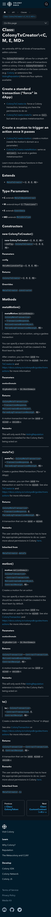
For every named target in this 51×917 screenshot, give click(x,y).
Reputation (7, 850)
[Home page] (4, 12)
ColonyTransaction (11, 617)
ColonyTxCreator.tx (16, 103)
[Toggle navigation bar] (4, 4)
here (39, 540)
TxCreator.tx (8, 364)
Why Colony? (9, 845)
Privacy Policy (8, 895)
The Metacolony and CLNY (15, 855)
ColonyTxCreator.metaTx (19, 115)
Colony (10, 73)
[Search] (46, 4)
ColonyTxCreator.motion (19, 138)
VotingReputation (10, 76)
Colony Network (10, 874)
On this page (10, 23)
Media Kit (7, 900)
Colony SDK (8, 868)
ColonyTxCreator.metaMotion (21, 149)
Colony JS (7, 879)
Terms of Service (10, 890)
